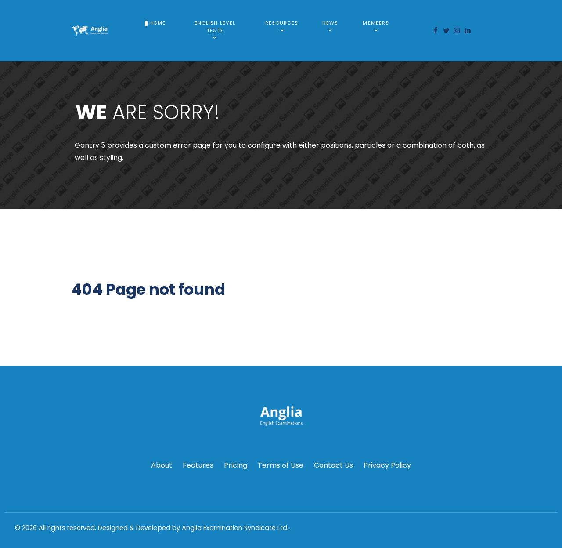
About (161, 465)
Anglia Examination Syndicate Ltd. (235, 527)
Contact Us (333, 465)
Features (198, 465)
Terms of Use (280, 465)
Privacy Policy (387, 465)
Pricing (235, 465)
